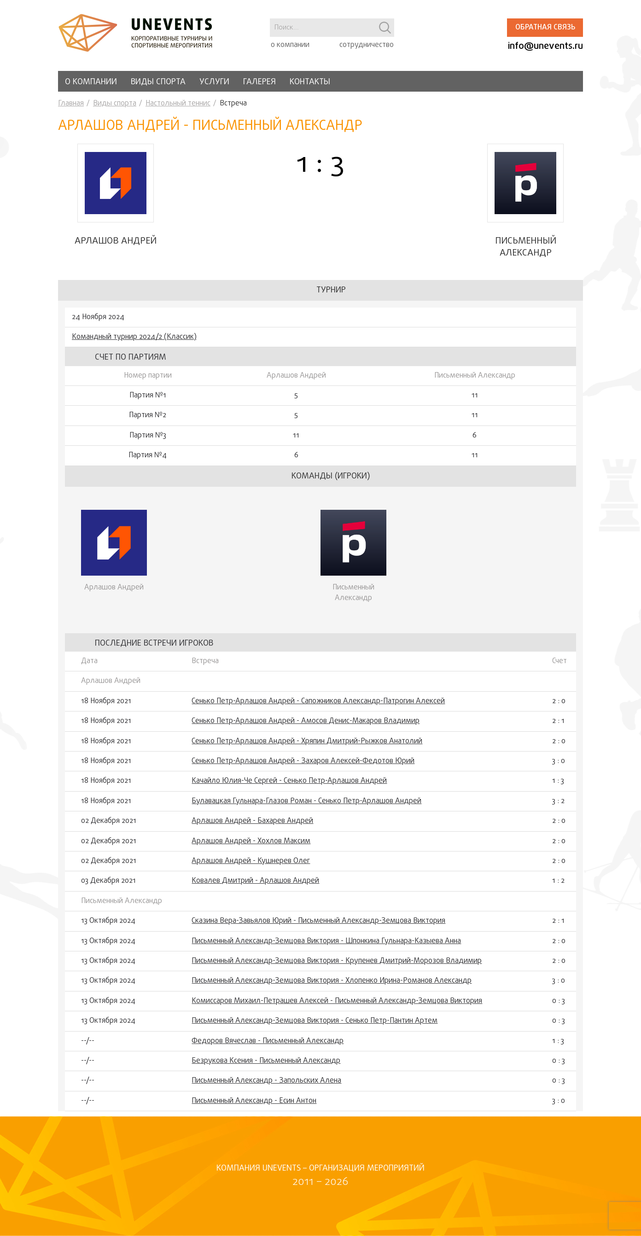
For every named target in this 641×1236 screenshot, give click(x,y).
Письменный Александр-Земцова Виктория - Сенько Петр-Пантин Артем (314, 1026)
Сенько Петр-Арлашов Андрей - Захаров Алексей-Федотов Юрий (303, 766)
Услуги (214, 82)
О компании (91, 82)
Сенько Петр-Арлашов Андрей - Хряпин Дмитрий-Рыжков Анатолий (307, 746)
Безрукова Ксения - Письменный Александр (266, 1066)
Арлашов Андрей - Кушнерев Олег (251, 866)
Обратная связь (545, 27)
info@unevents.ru (545, 46)
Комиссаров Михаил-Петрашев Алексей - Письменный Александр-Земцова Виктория (337, 1006)
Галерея (259, 82)
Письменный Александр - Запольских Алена (266, 1086)
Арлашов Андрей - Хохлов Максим (251, 846)
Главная (71, 103)
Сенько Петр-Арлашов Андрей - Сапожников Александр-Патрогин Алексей (318, 706)
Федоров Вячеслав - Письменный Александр (268, 1046)
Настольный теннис (178, 103)
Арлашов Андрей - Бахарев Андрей (252, 827)
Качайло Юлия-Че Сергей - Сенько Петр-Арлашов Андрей (289, 786)
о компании (290, 45)
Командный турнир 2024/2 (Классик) (134, 342)
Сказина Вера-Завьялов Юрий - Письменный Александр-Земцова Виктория (318, 926)
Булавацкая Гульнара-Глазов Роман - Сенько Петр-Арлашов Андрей (306, 806)
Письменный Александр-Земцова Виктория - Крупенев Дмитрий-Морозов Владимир (337, 966)
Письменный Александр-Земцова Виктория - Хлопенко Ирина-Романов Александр (332, 986)
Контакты (310, 82)
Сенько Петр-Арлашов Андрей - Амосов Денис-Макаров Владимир (306, 727)
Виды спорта (158, 82)
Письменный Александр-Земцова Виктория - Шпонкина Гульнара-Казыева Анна (326, 946)
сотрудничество (366, 45)
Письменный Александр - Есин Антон (254, 1106)
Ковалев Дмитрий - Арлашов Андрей (255, 886)
